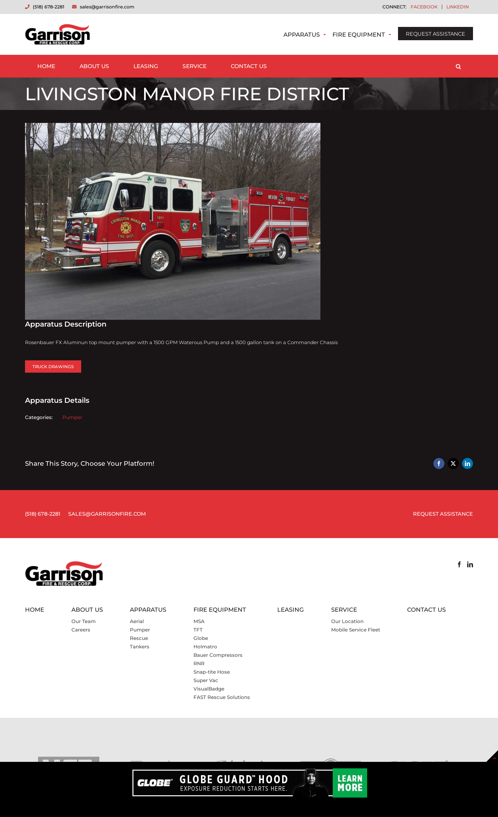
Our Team (83, 621)
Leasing (290, 609)
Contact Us (426, 609)
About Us (87, 609)
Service (344, 609)
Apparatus (301, 34)
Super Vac (205, 680)
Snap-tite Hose (211, 672)
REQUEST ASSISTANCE (435, 34)
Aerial (137, 621)
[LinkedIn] (470, 564)
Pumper (72, 417)
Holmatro (205, 646)
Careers (80, 630)
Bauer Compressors (218, 655)
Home (34, 609)
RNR (199, 663)
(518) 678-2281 (42, 514)
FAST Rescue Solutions (221, 697)
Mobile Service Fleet (355, 630)
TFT (198, 630)
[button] (458, 66)
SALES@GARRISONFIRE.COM (107, 514)
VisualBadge (208, 689)
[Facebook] (459, 564)
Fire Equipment (358, 34)
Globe (200, 638)
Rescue (139, 638)
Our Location (347, 621)
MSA (199, 621)
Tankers (139, 646)
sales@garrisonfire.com (107, 7)
